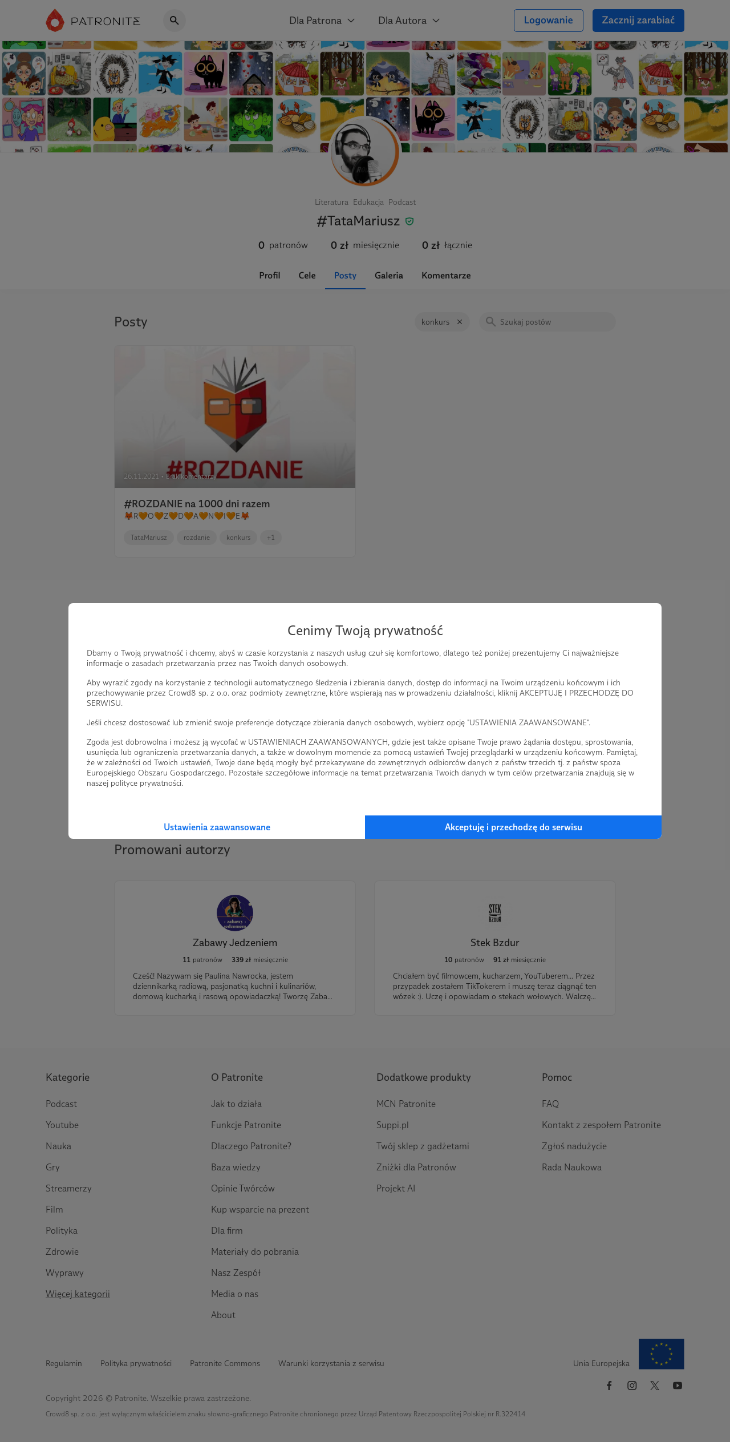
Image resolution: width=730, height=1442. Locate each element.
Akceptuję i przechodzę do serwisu (513, 827)
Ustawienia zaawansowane (217, 827)
